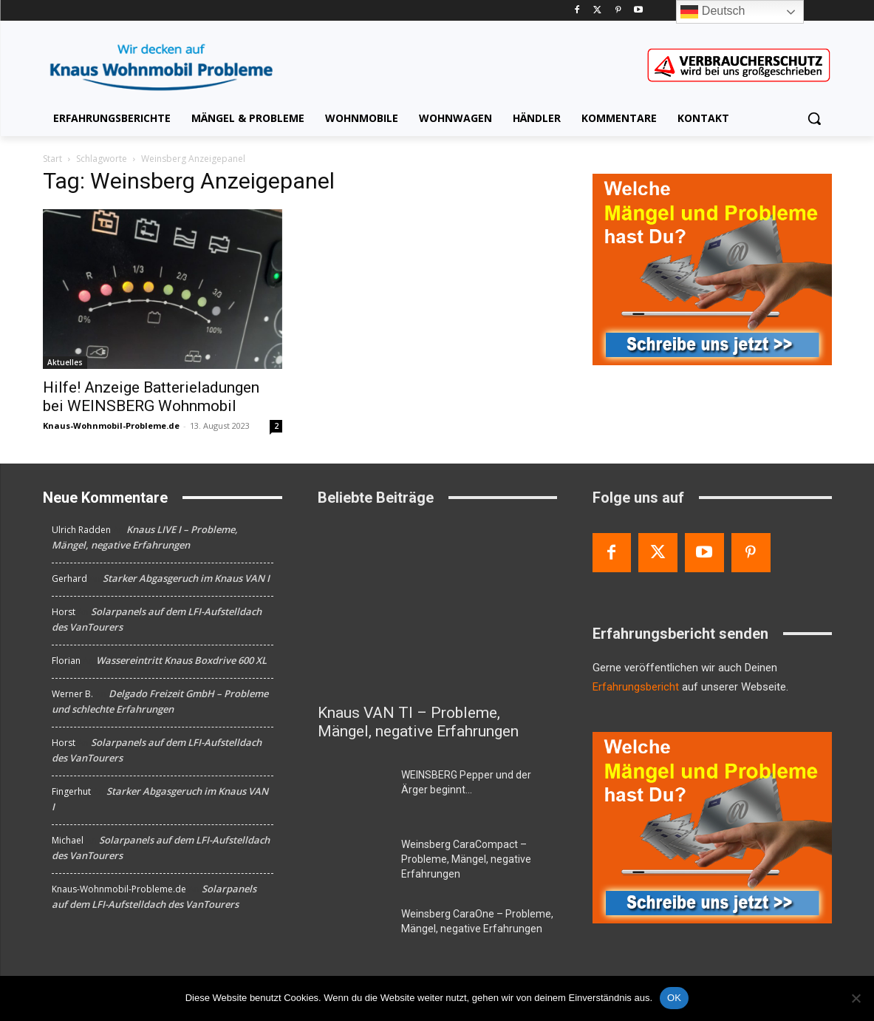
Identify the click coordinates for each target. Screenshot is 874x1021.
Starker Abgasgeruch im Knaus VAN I (186, 578)
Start (52, 158)
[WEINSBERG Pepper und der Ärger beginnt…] (353, 792)
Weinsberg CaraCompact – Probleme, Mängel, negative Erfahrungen (466, 859)
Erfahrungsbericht (636, 686)
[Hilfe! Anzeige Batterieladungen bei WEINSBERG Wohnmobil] (162, 289)
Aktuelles (65, 362)
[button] (814, 118)
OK (674, 997)
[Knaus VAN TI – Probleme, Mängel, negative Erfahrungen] (437, 608)
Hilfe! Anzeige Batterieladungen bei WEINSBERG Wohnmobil (151, 397)
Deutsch (712, 12)
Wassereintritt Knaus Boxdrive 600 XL (181, 660)
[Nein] (855, 998)
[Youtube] (638, 10)
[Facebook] (577, 10)
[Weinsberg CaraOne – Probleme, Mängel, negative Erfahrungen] (353, 931)
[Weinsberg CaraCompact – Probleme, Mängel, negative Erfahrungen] (353, 862)
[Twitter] (597, 10)
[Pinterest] (618, 10)
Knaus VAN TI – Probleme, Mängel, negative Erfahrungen (418, 722)
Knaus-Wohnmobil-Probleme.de (111, 425)
